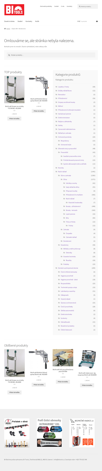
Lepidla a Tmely (63, 87)
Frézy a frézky (70, 222)
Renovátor (61, 95)
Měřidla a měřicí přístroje (71, 249)
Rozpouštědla (65, 283)
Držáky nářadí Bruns (65, 91)
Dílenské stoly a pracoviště (67, 149)
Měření (60, 106)
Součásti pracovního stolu (72, 156)
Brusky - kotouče (71, 210)
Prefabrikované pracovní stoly (73, 160)
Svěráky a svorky (71, 183)
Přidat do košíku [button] (14, 118)
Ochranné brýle (66, 145)
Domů (8, 29)
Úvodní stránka (9, 21)
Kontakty (69, 6)
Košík (37, 21)
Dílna (65, 179)
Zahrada (66, 229)
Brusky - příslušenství (73, 206)
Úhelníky (69, 253)
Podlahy (66, 264)
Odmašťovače (65, 322)
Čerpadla (69, 233)
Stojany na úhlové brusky (66, 102)
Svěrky (60, 125)
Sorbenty (64, 318)
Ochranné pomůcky (64, 137)
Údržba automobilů (67, 311)
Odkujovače (65, 295)
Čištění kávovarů (66, 330)
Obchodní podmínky (46, 6)
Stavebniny (64, 245)
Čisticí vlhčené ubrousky (69, 272)
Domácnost (67, 241)
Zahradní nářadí (71, 237)
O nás (62, 6)
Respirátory (65, 141)
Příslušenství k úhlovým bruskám (69, 110)
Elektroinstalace (64, 118)
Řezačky (68, 260)
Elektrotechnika (66, 314)
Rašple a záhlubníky (65, 121)
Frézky (71, 226)
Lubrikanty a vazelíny (68, 291)
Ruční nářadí (62, 172)
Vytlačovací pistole (64, 114)
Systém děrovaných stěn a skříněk (74, 164)
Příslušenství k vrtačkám (74, 195)
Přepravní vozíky (71, 191)
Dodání (56, 6)
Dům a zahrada (66, 175)
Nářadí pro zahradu (64, 133)
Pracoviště (64, 152)
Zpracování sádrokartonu (66, 129)
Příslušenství (62, 98)
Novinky (61, 168)
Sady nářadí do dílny (72, 187)
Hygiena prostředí (67, 276)
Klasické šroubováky (75, 203)
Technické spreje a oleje (69, 287)
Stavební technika (69, 257)
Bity (67, 218)
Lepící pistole (70, 214)
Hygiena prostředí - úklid (69, 280)
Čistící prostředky (67, 307)
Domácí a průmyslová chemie (68, 268)
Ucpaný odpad (65, 299)
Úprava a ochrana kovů (68, 303)
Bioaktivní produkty (67, 326)
